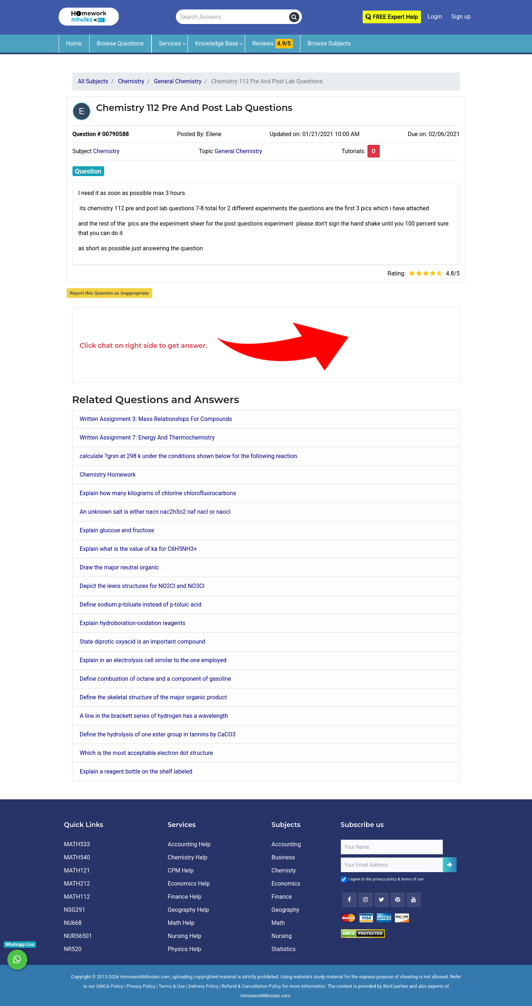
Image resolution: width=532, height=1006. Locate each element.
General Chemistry (238, 151)
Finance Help (185, 896)
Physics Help (184, 949)
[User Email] (392, 865)
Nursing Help (184, 936)
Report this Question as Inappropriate (109, 293)
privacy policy (385, 879)
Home (74, 43)
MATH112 (77, 896)
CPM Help (181, 870)
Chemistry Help (188, 857)
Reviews (272, 43)
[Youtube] (397, 899)
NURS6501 (78, 936)
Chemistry (106, 151)
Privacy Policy (141, 986)
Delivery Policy (203, 986)
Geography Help (188, 909)
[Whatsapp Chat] (17, 960)
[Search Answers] (232, 17)
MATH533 (77, 844)
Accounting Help (189, 844)
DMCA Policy (109, 986)
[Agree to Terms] (344, 879)
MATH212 (77, 883)
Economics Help (189, 883)
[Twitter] (381, 899)
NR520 (73, 949)
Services (170, 43)
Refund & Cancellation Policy (251, 986)
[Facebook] (349, 899)
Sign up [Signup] (461, 16)
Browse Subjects (329, 43)
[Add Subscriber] (450, 864)
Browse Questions (120, 43)
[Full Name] (392, 847)
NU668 (73, 922)
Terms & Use (172, 986)
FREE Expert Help (392, 16)
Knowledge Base (216, 43)
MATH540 (77, 857)
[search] (294, 17)
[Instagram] (365, 899)
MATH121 (77, 870)
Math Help (181, 922)
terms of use (412, 879)
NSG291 (75, 909)
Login (434, 16)
